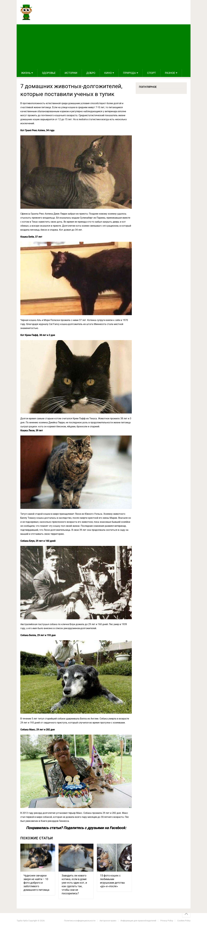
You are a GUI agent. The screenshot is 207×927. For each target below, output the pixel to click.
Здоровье (49, 72)
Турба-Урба (22, 920)
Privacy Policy (166, 920)
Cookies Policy (184, 920)
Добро (90, 72)
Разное (170, 72)
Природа (129, 72)
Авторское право (108, 920)
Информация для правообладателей (138, 920)
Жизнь (26, 72)
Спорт (151, 72)
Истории (71, 72)
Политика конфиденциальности (79, 920)
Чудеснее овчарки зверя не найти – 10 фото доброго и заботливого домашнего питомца (36, 882)
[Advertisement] (104, 46)
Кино (108, 72)
